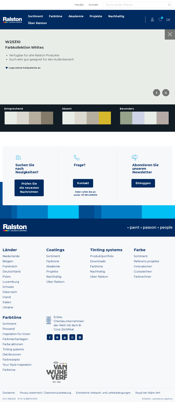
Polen (7, 276)
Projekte (96, 16)
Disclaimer (9, 392)
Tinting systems (13, 349)
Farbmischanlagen (15, 339)
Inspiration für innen (16, 334)
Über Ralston (37, 23)
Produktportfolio (102, 256)
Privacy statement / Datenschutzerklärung (45, 392)
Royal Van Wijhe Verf (147, 392)
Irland (7, 297)
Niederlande (11, 256)
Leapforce (168, 399)
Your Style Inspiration (17, 364)
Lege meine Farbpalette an (25, 68)
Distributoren (12, 354)
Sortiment (35, 16)
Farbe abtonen (13, 344)
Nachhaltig (116, 16)
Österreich (10, 292)
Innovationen (143, 266)
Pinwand (9, 329)
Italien (7, 302)
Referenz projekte (146, 261)
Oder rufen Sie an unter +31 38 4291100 (85, 193)
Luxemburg (11, 281)
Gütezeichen (143, 271)
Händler (79, 4)
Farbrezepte (11, 359)
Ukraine (8, 307)
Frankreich (10, 266)
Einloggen (143, 183)
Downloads (97, 261)
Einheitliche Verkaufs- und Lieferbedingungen (103, 392)
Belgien (8, 261)
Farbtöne (55, 16)
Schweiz (8, 287)
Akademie (76, 16)
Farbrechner (142, 276)
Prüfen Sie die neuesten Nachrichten (29, 187)
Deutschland (12, 271)
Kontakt (93, 4)
